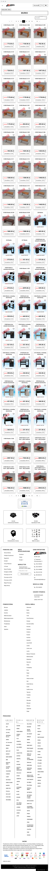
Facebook (21, 554)
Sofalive (39, 745)
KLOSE (18, 791)
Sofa (28, 675)
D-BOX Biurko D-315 (24, 185)
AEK (7, 726)
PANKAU (28, 816)
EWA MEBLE (8, 799)
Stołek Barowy (30, 684)
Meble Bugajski (30, 748)
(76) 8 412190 (38, 572)
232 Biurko (9, 240)
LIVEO (18, 815)
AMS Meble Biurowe (8, 736)
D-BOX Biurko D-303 (40, 105)
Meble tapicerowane (8, 618)
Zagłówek (29, 708)
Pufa (28, 670)
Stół (27, 681)
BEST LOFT (8, 751)
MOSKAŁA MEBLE (29, 789)
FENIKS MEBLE (20, 731)
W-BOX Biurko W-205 (8, 212)
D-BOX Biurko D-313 (40, 159)
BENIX (7, 748)
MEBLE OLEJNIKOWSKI (30, 759)
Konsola (28, 626)
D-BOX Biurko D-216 (9, 105)
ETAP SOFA (8, 796)
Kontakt (6, 561)
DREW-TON (8, 788)
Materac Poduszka (31, 654)
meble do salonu (6, 861)
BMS (7, 759)
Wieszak (28, 703)
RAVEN (39, 725)
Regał (28, 673)
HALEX (18, 761)
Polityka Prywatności (9, 555)
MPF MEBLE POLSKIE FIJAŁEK (29, 796)
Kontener (29, 629)
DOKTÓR (7, 785)
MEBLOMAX (29, 765)
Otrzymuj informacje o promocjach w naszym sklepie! (24, 567)
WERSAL (39, 780)
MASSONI (29, 726)
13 (29, 21)
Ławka (28, 645)
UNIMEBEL (40, 768)
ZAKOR (39, 786)
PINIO (28, 822)
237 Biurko (24, 240)
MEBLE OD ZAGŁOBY (29, 754)
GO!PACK (18, 755)
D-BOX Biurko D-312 (24, 159)
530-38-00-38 (38, 575)
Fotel (28, 615)
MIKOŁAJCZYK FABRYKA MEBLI (30, 776)
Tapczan (28, 692)
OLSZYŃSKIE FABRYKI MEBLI (30, 807)
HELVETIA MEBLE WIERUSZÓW (19, 769)
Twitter (20, 557)
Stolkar (39, 754)
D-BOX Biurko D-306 (40, 132)
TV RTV (28, 697)
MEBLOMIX (29, 772)
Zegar (28, 711)
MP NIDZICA (29, 792)
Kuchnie (6, 613)
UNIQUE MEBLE (41, 771)
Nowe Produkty (7, 569)
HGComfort (19, 772)
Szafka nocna (30, 689)
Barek (28, 610)
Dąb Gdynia (8, 779)
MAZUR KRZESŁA (29, 730)
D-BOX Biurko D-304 (9, 132)
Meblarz (28, 742)
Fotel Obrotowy (30, 618)
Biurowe (6, 607)
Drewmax (8, 791)
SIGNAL (39, 740)
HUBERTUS (19, 778)
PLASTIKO (29, 829)
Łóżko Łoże (29, 648)
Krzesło (28, 634)
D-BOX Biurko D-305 (24, 132)
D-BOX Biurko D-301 (24, 105)
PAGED (28, 813)
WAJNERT (40, 777)
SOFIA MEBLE (40, 748)
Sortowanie (41, 16)
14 (31, 21)
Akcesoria (29, 607)
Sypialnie (6, 629)
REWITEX (39, 731)
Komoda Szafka (30, 623)
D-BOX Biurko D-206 (24, 25)
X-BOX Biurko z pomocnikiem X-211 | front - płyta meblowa (40, 467)
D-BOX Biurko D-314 (9, 185)
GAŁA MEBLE (19, 747)
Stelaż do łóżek (30, 678)
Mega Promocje (7, 582)
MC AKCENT (29, 733)
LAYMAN (18, 807)
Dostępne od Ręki (8, 571)
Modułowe (29, 659)
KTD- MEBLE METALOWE (19, 804)
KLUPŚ (18, 794)
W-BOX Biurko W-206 (24, 212)
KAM (18, 784)
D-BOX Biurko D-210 (9, 51)
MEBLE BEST (29, 745)
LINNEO (18, 812)
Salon (5, 626)
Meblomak (29, 762)
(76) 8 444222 (38, 564)
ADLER (7, 723)
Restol (39, 728)
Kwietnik (28, 640)
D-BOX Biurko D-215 (40, 78)
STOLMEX (40, 763)
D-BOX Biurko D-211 (24, 51)
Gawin (18, 750)
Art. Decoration (9, 742)
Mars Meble (29, 723)
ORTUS (28, 810)
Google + (21, 559)
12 (26, 21)
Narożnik (29, 662)
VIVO (39, 774)
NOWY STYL (29, 803)
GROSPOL (19, 758)
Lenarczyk (19, 810)
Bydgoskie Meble (8, 763)
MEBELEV (29, 736)
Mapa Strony (7, 585)
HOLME (18, 775)
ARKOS (7, 739)
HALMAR (18, 764)
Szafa (28, 686)
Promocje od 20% (8, 577)
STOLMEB (40, 760)
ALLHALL (8, 732)
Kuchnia (28, 637)
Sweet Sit (39, 766)
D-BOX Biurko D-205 (9, 25)
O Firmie (6, 566)
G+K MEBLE (19, 744)
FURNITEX (19, 741)
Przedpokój (29, 667)
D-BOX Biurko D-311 (9, 159)
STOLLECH (40, 757)
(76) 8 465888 (38, 569)
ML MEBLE (29, 782)
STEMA (39, 751)
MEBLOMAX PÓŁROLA (29, 769)
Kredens (28, 632)
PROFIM (28, 835)
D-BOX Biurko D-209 (40, 25)
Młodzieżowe (7, 621)
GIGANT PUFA (19, 752)
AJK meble (8, 729)
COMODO (8, 773)
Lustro (28, 651)
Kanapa (28, 621)
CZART (7, 776)
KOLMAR (18, 797)
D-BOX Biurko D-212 (40, 51)
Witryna (28, 705)
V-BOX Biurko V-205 (24, 268)
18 (37, 21)
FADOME (18, 725)
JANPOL (18, 781)
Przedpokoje (7, 623)
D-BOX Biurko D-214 (24, 78)
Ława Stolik (29, 643)
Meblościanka (30, 656)
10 (20, 21)
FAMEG (18, 728)
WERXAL (39, 783)
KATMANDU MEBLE (19, 788)
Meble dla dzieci (7, 615)
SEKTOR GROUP (41, 737)
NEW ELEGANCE (30, 800)
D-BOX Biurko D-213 (9, 78)
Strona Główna (7, 552)
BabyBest (8, 745)
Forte (18, 738)
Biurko (28, 613)
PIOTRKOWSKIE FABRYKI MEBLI (30, 826)
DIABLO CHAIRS (9, 782)
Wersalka (29, 700)
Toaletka (28, 695)
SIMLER (39, 743)
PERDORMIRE (29, 819)
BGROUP (8, 754)
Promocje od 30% (8, 580)
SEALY (39, 734)
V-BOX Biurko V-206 (9, 438)
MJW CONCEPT (30, 779)
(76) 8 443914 (38, 566)
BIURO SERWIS (9, 756)
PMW (28, 832)
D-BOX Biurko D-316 (40, 185)
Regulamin (6, 558)
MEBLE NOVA (29, 751)
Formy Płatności (7, 563)
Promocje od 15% (8, 574)
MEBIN (28, 739)
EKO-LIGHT (8, 794)
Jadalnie (6, 610)
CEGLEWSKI (8, 771)
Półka (28, 664)
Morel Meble (29, 785)
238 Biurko (40, 212)
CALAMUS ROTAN (8, 767)
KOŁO (18, 800)
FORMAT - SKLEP (19, 735)
